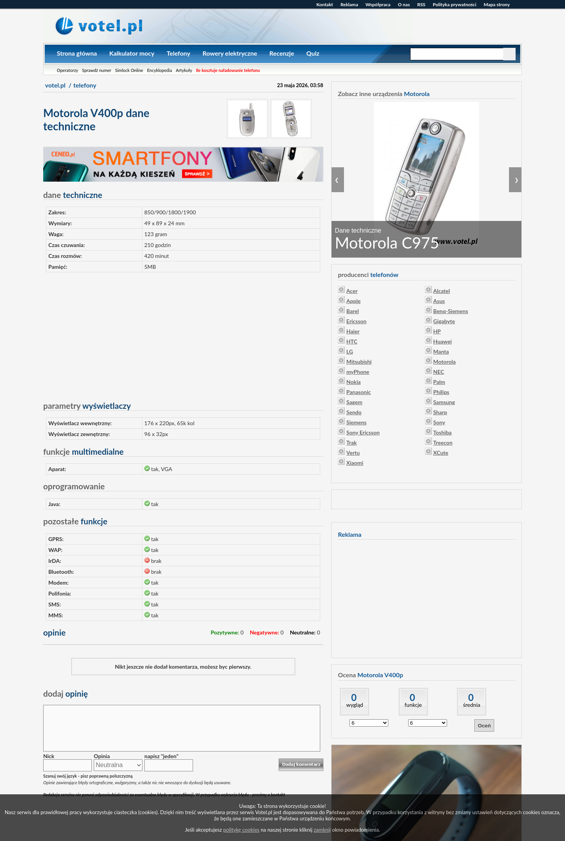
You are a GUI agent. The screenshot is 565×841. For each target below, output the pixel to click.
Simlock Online (129, 70)
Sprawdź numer (96, 70)
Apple (353, 301)
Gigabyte (444, 321)
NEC (438, 371)
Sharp (440, 412)
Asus (439, 301)
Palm (439, 381)
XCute (440, 452)
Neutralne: (303, 632)
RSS (421, 4)
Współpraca (377, 4)
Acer (352, 290)
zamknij (322, 830)
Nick (48, 756)
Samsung (444, 402)
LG (349, 351)
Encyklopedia (159, 70)
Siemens (356, 422)
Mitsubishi (359, 361)
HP (436, 331)
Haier (353, 331)
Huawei (442, 341)
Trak (351, 442)
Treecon (443, 442)
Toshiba (442, 432)
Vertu (353, 452)
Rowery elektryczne (229, 53)
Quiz (312, 53)
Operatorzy (67, 70)
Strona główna (77, 53)
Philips (441, 392)
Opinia (102, 756)
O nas (404, 4)
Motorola (444, 361)
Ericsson (356, 321)
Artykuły (184, 70)
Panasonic (358, 392)
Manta (441, 351)
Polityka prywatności (454, 4)
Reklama (349, 4)
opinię (65, 693)
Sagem (354, 402)
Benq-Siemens (450, 311)
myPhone (357, 371)
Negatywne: (264, 632)
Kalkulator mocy (131, 53)
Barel (352, 311)
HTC (351, 341)
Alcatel (441, 290)
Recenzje (281, 53)
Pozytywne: (225, 632)
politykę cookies (241, 830)
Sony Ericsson (363, 432)
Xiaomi (354, 462)
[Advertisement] (183, 333)
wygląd (354, 704)
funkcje (413, 704)
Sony (439, 422)
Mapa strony (497, 4)
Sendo (353, 412)
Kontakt (324, 4)
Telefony (178, 53)
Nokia (353, 381)
